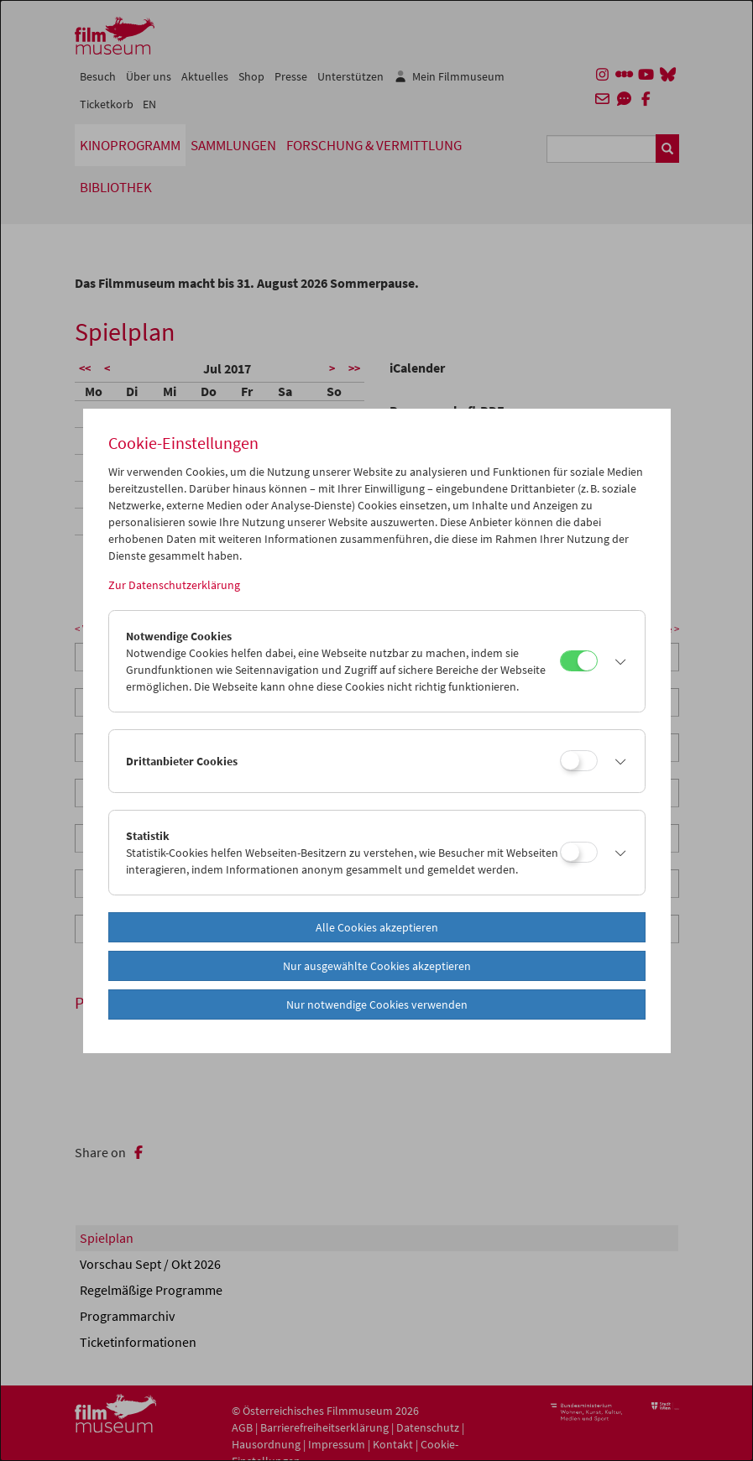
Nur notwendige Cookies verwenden (377, 1004)
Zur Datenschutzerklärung (174, 584)
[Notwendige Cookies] (579, 660)
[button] (617, 661)
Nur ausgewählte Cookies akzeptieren (377, 965)
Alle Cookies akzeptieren (377, 927)
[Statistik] (579, 852)
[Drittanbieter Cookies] (579, 760)
